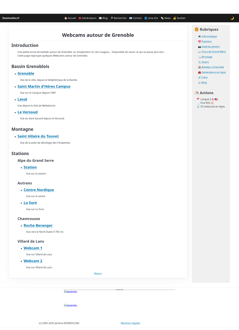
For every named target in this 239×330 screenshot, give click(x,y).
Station (30, 167)
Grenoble (26, 73)
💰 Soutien (179, 18)
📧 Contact (135, 18)
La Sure (30, 202)
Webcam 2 (33, 260)
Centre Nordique (39, 189)
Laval (22, 99)
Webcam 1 (33, 247)
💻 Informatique (207, 36)
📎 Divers (203, 62)
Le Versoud (28, 111)
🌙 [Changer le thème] (232, 18)
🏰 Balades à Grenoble (211, 67)
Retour (98, 273)
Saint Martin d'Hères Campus (44, 86)
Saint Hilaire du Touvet (38, 136)
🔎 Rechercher (118, 18)
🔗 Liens (203, 77)
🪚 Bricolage (205, 56)
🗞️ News (166, 18)
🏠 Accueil (70, 18)
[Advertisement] (119, 7)
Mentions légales (130, 323)
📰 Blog (103, 18)
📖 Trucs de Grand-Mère (212, 51)
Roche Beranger (38, 225)
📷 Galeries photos (209, 46)
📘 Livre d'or (151, 18)
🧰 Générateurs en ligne (212, 72)
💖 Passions (205, 41)
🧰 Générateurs (87, 18)
